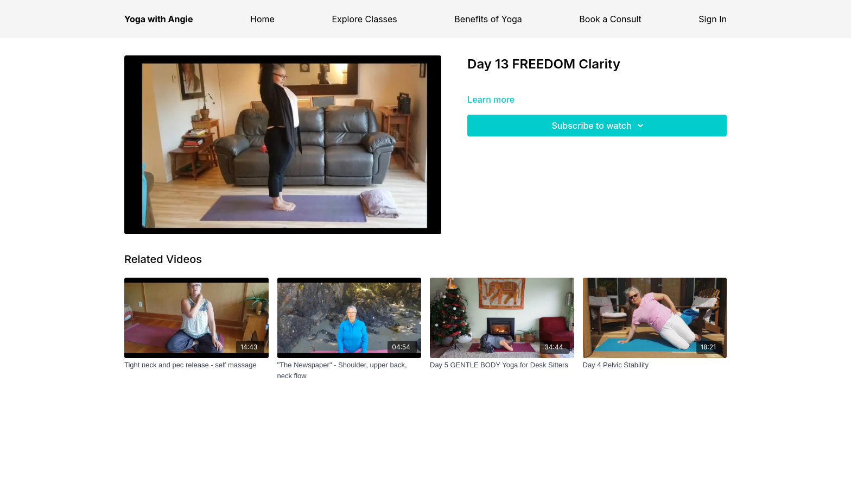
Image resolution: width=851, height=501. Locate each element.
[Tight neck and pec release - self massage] (196, 365)
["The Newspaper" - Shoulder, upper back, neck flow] (349, 370)
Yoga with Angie (158, 19)
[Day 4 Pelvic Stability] (655, 365)
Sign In (712, 19)
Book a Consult (610, 19)
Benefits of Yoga (488, 19)
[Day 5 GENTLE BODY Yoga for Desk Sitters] (502, 365)
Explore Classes (364, 19)
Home (262, 19)
